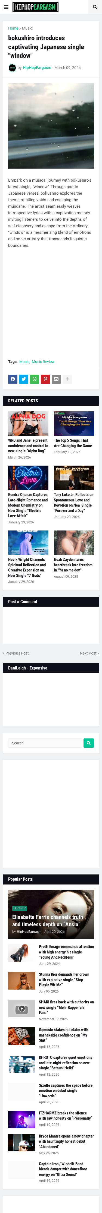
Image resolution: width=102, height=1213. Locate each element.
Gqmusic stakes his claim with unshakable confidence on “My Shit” (63, 1035)
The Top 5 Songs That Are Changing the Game (73, 443)
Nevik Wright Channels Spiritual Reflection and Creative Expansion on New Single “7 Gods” (27, 567)
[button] (6, 7)
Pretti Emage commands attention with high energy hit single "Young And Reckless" (66, 952)
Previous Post (17, 653)
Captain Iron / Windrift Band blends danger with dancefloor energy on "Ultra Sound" (63, 1169)
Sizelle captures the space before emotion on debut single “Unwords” (65, 1090)
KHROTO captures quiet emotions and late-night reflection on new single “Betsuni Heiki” (65, 1062)
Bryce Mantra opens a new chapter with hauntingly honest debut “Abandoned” (66, 1141)
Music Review (43, 362)
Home (13, 28)
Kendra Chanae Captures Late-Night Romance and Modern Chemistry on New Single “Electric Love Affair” (28, 505)
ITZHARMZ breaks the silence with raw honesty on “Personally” (65, 1116)
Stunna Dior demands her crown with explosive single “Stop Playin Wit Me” (64, 979)
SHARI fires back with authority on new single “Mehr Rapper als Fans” (66, 1007)
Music (27, 28)
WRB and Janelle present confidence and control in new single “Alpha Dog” (28, 445)
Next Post (88, 653)
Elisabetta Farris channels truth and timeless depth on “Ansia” (47, 921)
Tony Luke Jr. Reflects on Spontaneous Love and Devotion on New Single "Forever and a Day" (73, 502)
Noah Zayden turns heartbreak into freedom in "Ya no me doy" (73, 565)
